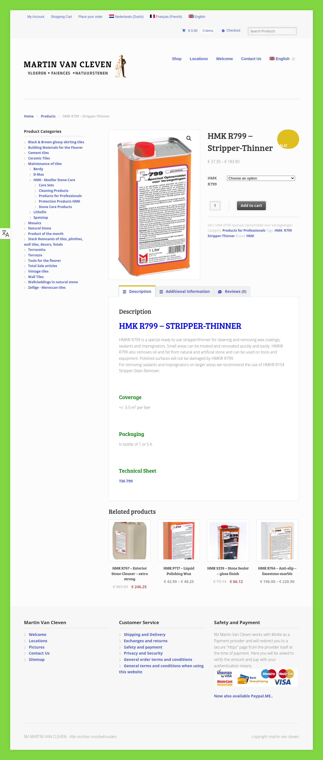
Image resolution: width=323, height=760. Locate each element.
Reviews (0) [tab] (235, 291)
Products (48, 116)
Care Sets (46, 185)
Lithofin (39, 212)
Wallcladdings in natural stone (53, 282)
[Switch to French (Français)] (166, 17)
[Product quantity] (215, 205)
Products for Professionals (243, 230)
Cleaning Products (53, 190)
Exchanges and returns (146, 640)
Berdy (38, 169)
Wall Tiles (36, 276)
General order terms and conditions (158, 659)
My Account (35, 17)
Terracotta (37, 249)
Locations (199, 59)
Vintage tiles (38, 271)
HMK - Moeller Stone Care (54, 180)
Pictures (36, 647)
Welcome (224, 59)
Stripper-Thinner (221, 236)
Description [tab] (139, 291)
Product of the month (46, 233)
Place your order (90, 17)
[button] (189, 138)
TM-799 (126, 481)
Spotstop (40, 217)
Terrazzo (35, 255)
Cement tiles (38, 152)
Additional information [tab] (187, 291)
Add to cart (251, 205)
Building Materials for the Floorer (55, 147)
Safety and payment (143, 647)
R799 (288, 230)
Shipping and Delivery (145, 634)
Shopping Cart (61, 17)
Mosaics (34, 223)
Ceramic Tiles (39, 158)
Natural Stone (39, 228)
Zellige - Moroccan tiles (47, 287)
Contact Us (251, 59)
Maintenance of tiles (45, 163)
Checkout (233, 30)
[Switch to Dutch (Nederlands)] (126, 17)
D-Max (38, 174)
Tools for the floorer (44, 260)
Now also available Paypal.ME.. (243, 696)
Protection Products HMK (59, 201)
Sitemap (36, 659)
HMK (278, 230)
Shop (177, 59)
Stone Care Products (55, 206)
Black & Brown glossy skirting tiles (56, 142)
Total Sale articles (42, 265)
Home (28, 116)
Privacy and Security (143, 653)
